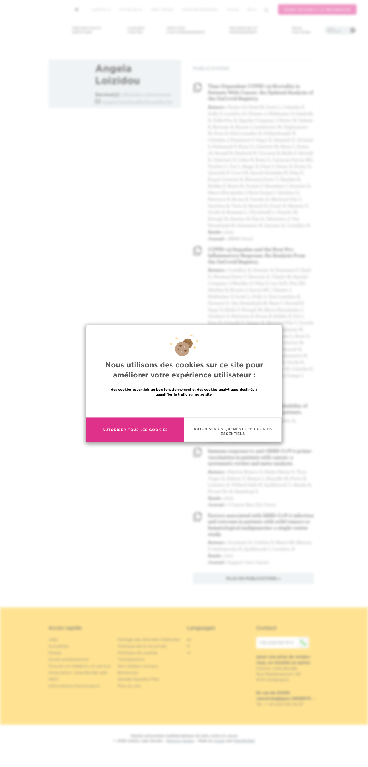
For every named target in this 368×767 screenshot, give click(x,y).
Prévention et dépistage (86, 30)
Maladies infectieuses (147, 94)
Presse (54, 652)
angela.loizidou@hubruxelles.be (137, 102)
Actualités (130, 9)
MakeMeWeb (244, 740)
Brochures (128, 672)
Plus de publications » (253, 578)
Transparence (131, 659)
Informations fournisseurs (74, 686)
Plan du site (129, 686)
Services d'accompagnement (186, 30)
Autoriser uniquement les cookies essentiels (233, 432)
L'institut (101, 9)
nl (189, 652)
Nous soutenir (301, 30)
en (189, 639)
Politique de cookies (138, 652)
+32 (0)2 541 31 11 (284, 642)
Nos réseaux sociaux (138, 666)
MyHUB (232, 9)
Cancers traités (136, 30)
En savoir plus (184, 407)
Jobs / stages (161, 9)
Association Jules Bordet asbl (78, 672)
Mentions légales (180, 740)
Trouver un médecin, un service (79, 666)
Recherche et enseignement (243, 30)
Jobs (53, 639)
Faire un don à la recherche (317, 9)
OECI (53, 679)
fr (251, 9)
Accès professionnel (200, 9)
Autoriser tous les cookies (135, 430)
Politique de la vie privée (142, 646)
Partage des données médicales (149, 639)
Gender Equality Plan (139, 679)
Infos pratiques (334, 30)
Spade (219, 740)
